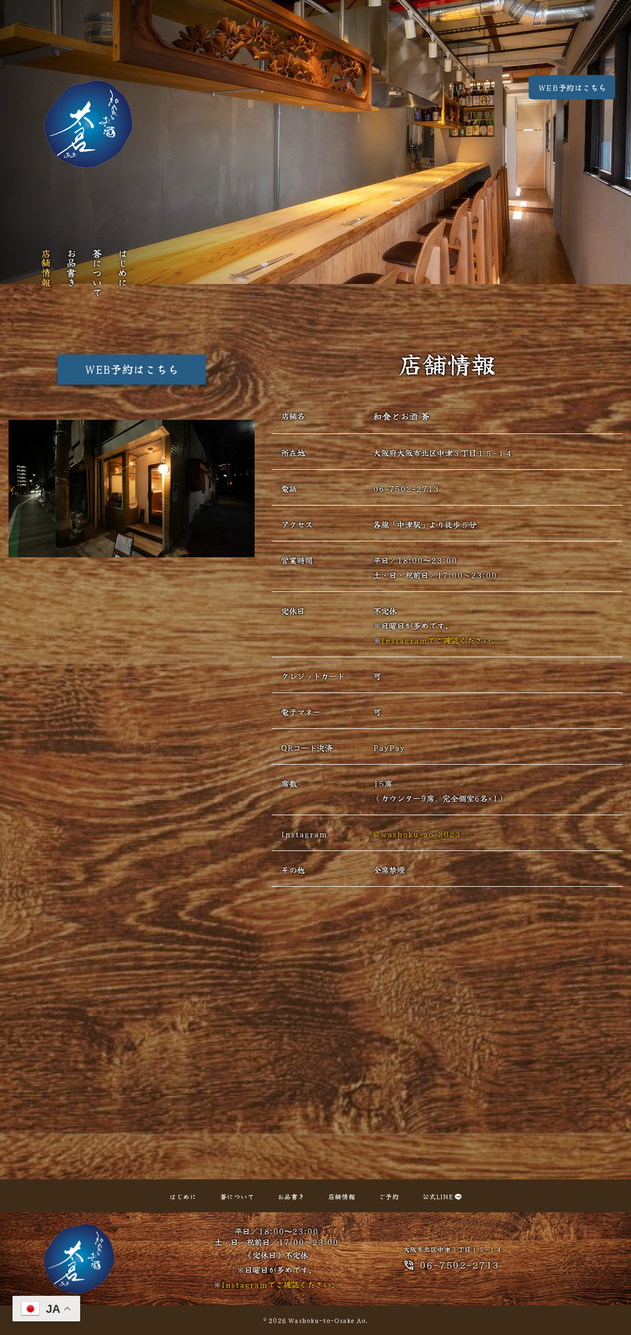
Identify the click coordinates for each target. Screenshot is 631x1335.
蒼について (97, 272)
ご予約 (389, 1196)
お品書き (71, 267)
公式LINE (442, 1196)
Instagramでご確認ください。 (440, 640)
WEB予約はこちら (572, 87)
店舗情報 (46, 267)
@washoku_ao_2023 (416, 834)
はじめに (122, 267)
